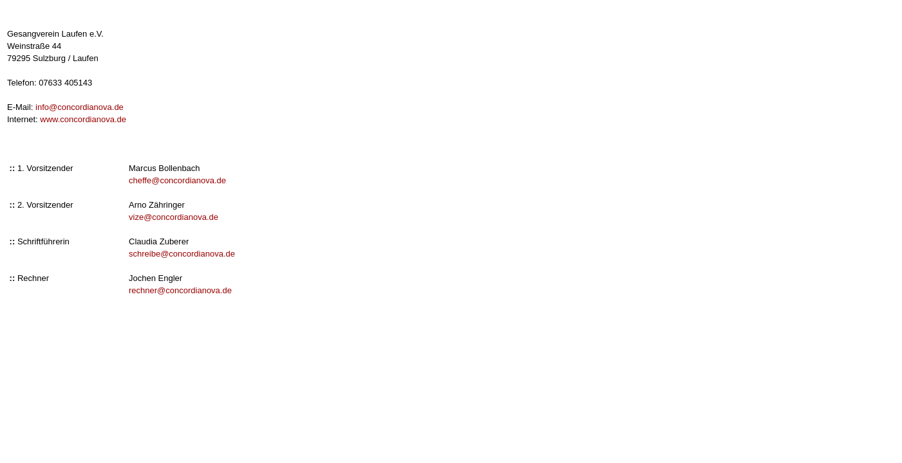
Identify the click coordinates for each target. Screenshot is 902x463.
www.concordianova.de (83, 119)
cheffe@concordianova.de (177, 180)
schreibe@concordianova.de (182, 254)
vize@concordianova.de (173, 217)
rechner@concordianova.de (180, 290)
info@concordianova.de (79, 107)
